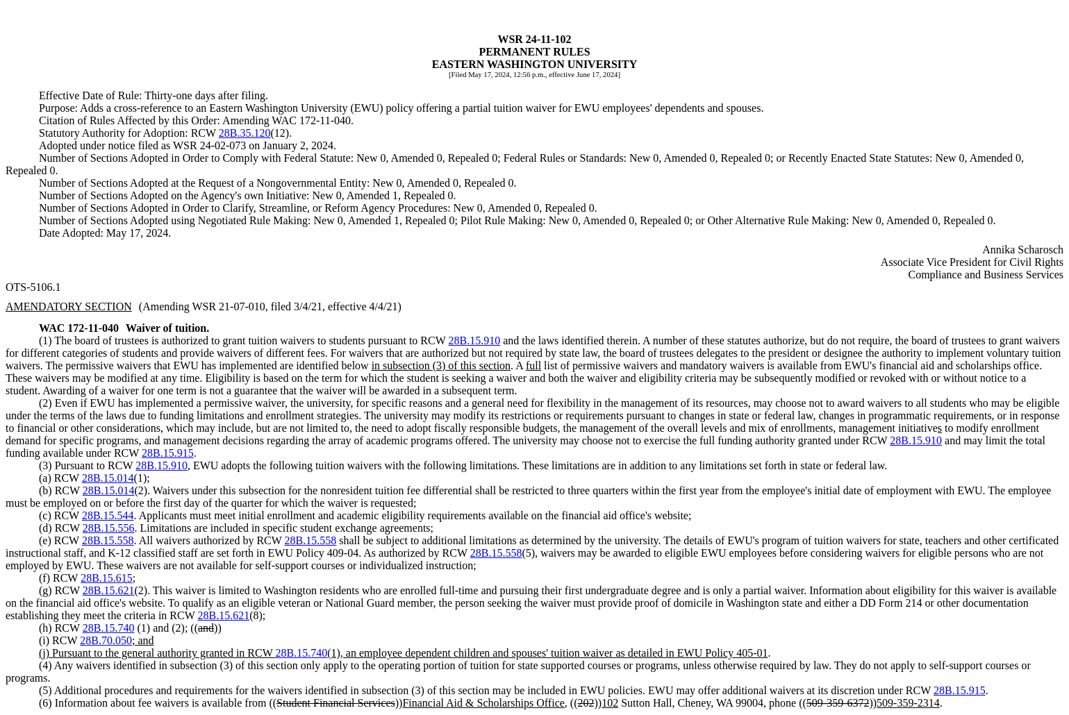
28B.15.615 (107, 578)
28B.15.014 (108, 478)
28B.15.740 (109, 628)
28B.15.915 (168, 453)
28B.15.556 (109, 528)
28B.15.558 (108, 540)
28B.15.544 (108, 515)
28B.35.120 (245, 133)
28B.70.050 (106, 640)
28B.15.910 (475, 340)
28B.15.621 (109, 590)
